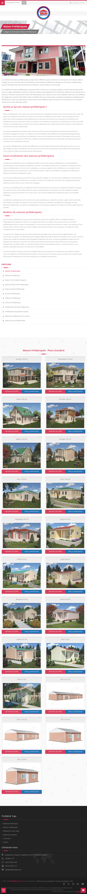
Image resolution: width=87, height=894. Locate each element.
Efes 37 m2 (65, 641)
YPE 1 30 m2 (21, 761)
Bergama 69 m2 (22, 601)
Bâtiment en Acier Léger (11, 831)
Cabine (5, 842)
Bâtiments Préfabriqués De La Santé (16, 316)
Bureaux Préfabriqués (11, 294)
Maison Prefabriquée (10, 827)
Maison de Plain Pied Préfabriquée (15, 285)
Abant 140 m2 (22, 401)
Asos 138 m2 (22, 481)
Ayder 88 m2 (65, 561)
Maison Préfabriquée (11, 271)
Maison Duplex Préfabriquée (13, 289)
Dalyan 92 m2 (65, 521)
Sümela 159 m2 (22, 361)
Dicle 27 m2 (21, 681)
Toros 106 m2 (65, 481)
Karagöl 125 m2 (65, 441)
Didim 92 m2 (22, 561)
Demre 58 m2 (65, 601)
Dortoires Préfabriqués (11, 303)
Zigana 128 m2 (21, 441)
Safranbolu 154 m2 (65, 361)
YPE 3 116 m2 (22, 721)
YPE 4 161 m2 (65, 681)
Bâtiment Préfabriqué (11, 275)
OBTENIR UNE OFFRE (11, 393)
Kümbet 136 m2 (65, 401)
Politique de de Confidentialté (45, 881)
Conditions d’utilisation (62, 881)
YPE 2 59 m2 (65, 721)
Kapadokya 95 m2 (21, 521)
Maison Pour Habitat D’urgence (14, 280)
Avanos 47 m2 (22, 641)
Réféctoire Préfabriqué (11, 298)
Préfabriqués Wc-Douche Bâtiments (16, 307)
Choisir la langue (77, 3)
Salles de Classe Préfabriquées (14, 321)
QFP (71, 881)
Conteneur (7, 838)
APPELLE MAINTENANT (31, 393)
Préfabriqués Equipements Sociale (15, 312)
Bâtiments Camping (10, 835)
